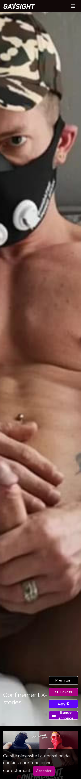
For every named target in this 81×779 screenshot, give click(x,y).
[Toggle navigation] (73, 6)
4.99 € (63, 703)
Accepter (44, 771)
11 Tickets (63, 692)
